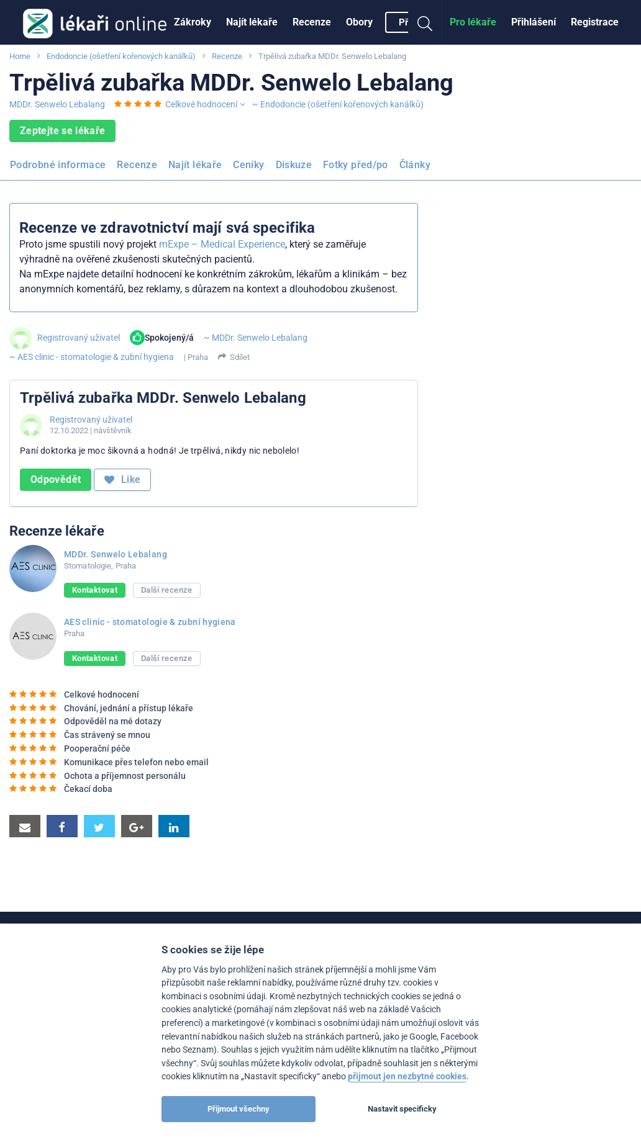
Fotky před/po (355, 165)
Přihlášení (533, 22)
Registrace (595, 22)
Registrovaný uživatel (78, 338)
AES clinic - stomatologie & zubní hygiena (150, 622)
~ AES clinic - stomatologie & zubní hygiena (91, 357)
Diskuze (294, 165)
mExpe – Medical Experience (222, 244)
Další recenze (167, 590)
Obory (359, 22)
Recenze (312, 22)
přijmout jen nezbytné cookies (407, 1076)
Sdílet (240, 357)
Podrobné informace (58, 165)
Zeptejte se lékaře (62, 131)
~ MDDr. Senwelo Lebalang (255, 338)
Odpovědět (55, 479)
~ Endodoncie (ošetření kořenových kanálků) (338, 104)
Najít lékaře (252, 22)
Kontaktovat (94, 590)
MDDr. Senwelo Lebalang (57, 104)
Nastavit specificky (402, 1108)
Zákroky (192, 22)
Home (19, 56)
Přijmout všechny (238, 1108)
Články (414, 165)
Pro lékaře (473, 22)
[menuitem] (192, 22)
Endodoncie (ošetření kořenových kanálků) (121, 56)
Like (122, 479)
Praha (198, 357)
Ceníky (248, 165)
